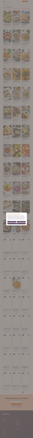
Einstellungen (11, 221)
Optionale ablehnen (21, 221)
